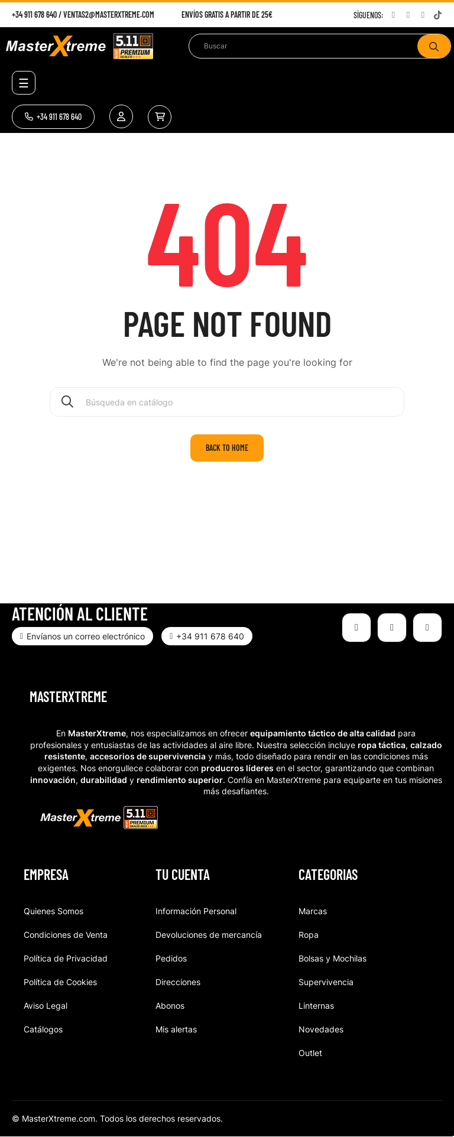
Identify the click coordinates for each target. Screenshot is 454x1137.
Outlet (310, 1053)
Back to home (227, 448)
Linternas (316, 1005)
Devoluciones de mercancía (208, 935)
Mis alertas (176, 1029)
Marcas (313, 911)
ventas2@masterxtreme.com (108, 14)
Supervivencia (326, 982)
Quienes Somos (53, 911)
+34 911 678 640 (34, 14)
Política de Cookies (60, 982)
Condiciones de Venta (66, 935)
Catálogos (43, 1029)
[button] (53, 117)
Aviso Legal (45, 1005)
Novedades (321, 1029)
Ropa (309, 935)
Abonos (169, 1005)
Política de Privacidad (66, 958)
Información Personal (195, 911)
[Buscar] (227, 402)
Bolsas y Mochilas (333, 958)
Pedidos (171, 958)
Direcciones (177, 982)
